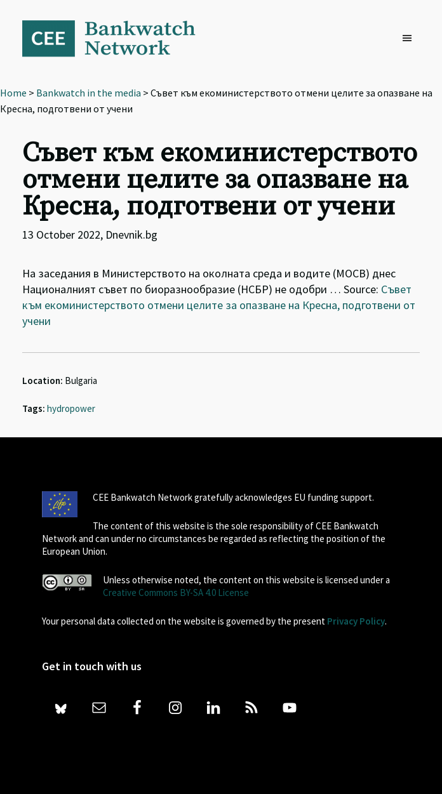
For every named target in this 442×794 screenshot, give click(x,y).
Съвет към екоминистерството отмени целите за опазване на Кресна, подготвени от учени (218, 305)
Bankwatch (117, 38)
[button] (410, 39)
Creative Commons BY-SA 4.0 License (176, 592)
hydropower (71, 408)
